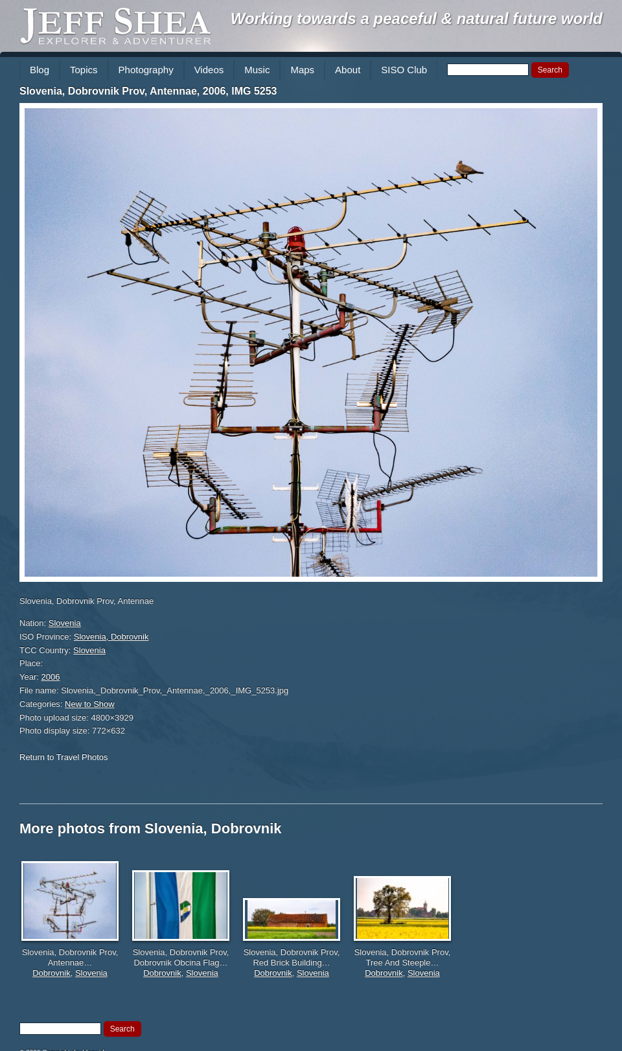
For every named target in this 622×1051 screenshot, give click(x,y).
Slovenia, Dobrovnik (111, 636)
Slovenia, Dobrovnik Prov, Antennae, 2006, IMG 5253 (148, 91)
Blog (39, 69)
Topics (84, 69)
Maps (302, 69)
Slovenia (65, 623)
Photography (146, 69)
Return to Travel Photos (63, 757)
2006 (50, 677)
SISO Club (404, 69)
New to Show (90, 704)
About (347, 69)
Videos (209, 69)
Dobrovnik (51, 973)
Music (257, 69)
